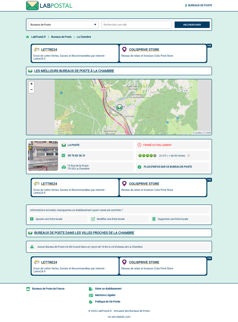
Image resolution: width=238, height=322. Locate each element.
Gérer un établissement (108, 288)
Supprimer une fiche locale (173, 219)
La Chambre (84, 36)
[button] (119, 107)
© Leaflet (197, 133)
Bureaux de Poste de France (48, 288)
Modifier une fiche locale (111, 219)
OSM (208, 133)
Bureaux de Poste (200, 5)
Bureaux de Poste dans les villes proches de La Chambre (84, 233)
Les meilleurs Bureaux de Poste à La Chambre (74, 71)
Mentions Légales (105, 295)
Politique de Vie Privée (107, 301)
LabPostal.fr (38, 36)
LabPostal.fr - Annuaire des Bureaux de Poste (123, 310)
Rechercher (192, 24)
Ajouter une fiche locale (49, 219)
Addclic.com (123, 316)
